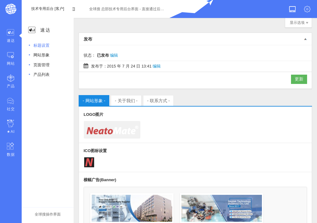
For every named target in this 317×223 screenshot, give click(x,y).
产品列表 (41, 74)
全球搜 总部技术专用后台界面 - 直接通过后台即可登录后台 (127, 9)
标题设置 (41, 45)
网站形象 (41, 55)
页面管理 (41, 65)
